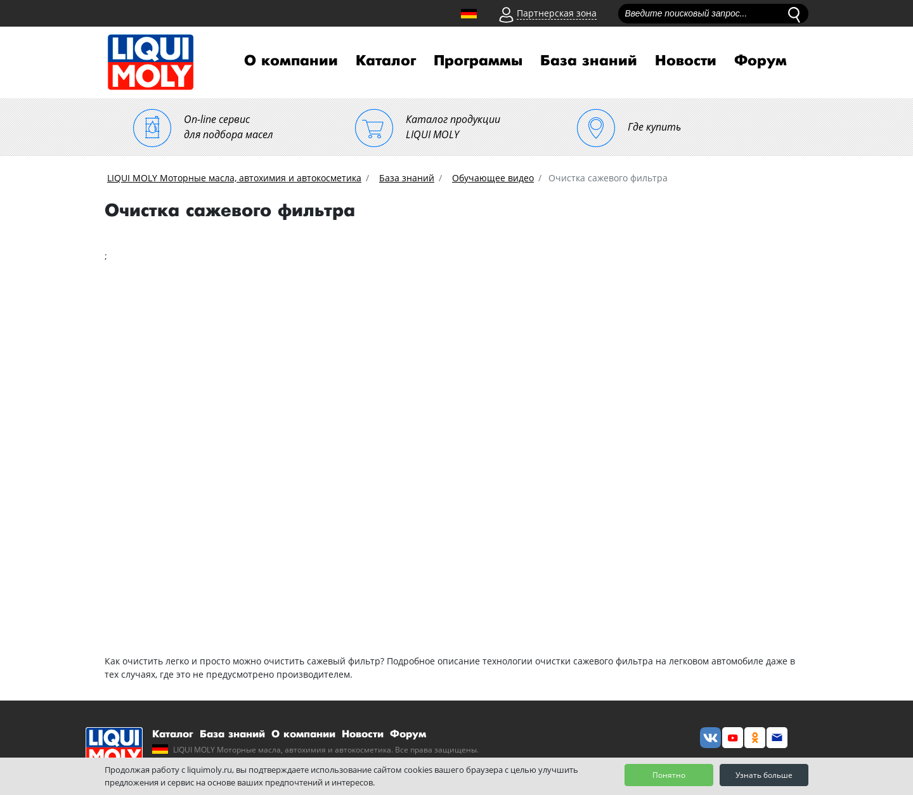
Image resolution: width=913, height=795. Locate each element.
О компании (291, 60)
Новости (685, 60)
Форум (760, 60)
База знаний (588, 60)
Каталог (386, 60)
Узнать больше (764, 775)
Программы (478, 60)
